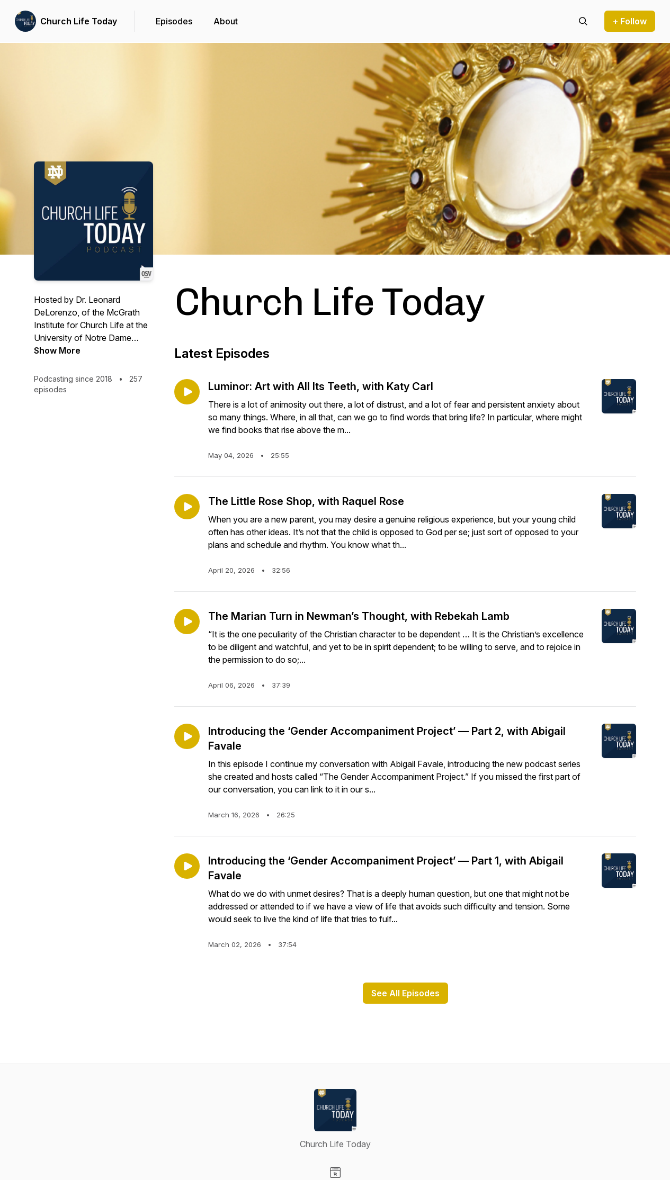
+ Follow (630, 21)
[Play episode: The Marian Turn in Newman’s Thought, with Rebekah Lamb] (187, 621)
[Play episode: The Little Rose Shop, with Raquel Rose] (187, 506)
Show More (57, 350)
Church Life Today (78, 21)
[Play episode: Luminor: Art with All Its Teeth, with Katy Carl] (187, 391)
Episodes (174, 21)
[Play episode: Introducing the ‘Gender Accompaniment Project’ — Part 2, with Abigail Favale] (187, 736)
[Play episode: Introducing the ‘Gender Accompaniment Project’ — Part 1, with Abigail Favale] (187, 866)
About (225, 21)
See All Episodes (405, 993)
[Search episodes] (583, 21)
